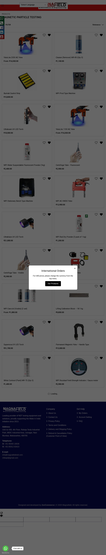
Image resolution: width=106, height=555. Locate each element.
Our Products (53, 284)
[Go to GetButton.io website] (5, 552)
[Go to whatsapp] (5, 548)
